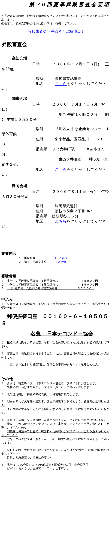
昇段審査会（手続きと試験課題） (56, 31)
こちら (61, 84)
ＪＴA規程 (60, 258)
